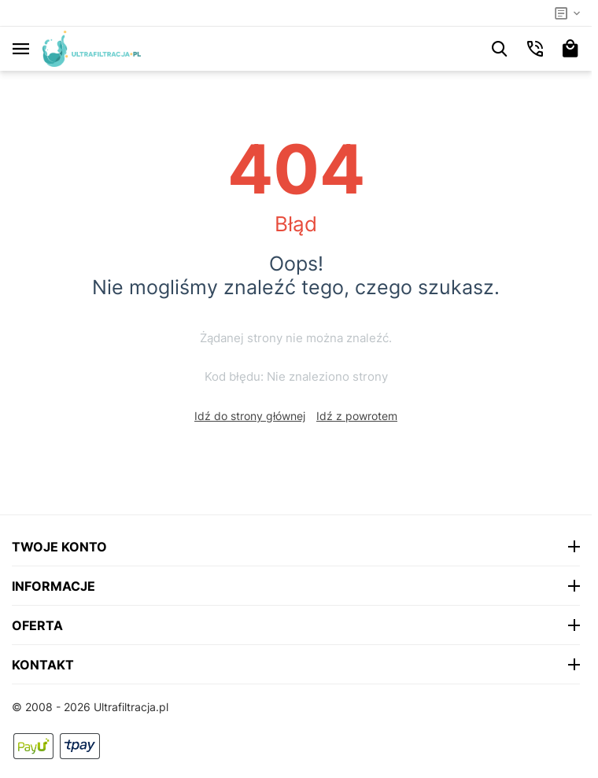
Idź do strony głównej (249, 415)
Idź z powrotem (356, 415)
